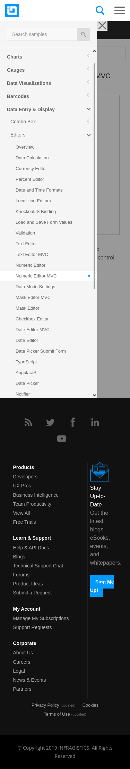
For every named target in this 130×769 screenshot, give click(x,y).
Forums (21, 574)
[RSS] (28, 422)
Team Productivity (32, 504)
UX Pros (22, 485)
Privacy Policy (45, 705)
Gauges (16, 70)
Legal (19, 671)
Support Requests (32, 627)
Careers (22, 662)
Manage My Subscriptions (41, 618)
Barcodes (18, 96)
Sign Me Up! (102, 586)
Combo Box (23, 121)
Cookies (90, 705)
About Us (23, 652)
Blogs (19, 556)
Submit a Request (32, 592)
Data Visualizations (29, 83)
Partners (22, 689)
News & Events (29, 680)
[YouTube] (62, 438)
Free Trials (24, 522)
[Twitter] (50, 422)
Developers (25, 476)
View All (21, 513)
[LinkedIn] (95, 422)
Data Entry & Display (31, 109)
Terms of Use (57, 714)
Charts (14, 57)
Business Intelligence (36, 495)
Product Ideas (28, 583)
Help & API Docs (31, 547)
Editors (18, 135)
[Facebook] (73, 422)
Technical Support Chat (38, 565)
